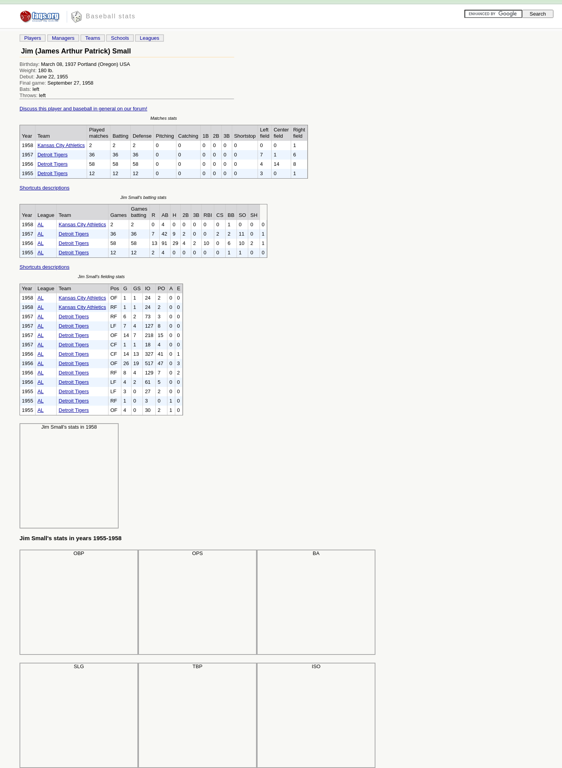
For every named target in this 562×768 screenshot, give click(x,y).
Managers (63, 38)
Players (32, 38)
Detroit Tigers (52, 155)
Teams (92, 38)
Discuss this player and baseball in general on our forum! (83, 109)
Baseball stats (111, 16)
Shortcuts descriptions (44, 188)
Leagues (149, 38)
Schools (120, 38)
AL (40, 224)
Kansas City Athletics (61, 145)
